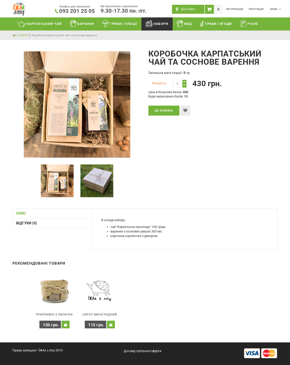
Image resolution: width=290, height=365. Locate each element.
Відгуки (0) (26, 223)
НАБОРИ (157, 23)
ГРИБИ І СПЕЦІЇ (119, 23)
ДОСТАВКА (185, 9)
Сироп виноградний (99, 314)
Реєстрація (256, 9)
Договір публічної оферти (142, 351)
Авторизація (234, 9)
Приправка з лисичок (54, 314)
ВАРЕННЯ (82, 23)
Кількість (159, 83)
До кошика (164, 110)
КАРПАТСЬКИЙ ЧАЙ (39, 23)
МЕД (184, 23)
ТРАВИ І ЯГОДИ (216, 23)
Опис (21, 213)
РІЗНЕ (249, 23)
